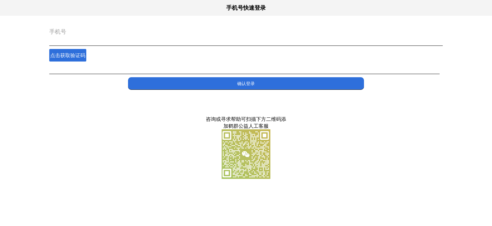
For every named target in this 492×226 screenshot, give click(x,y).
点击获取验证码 (67, 55)
